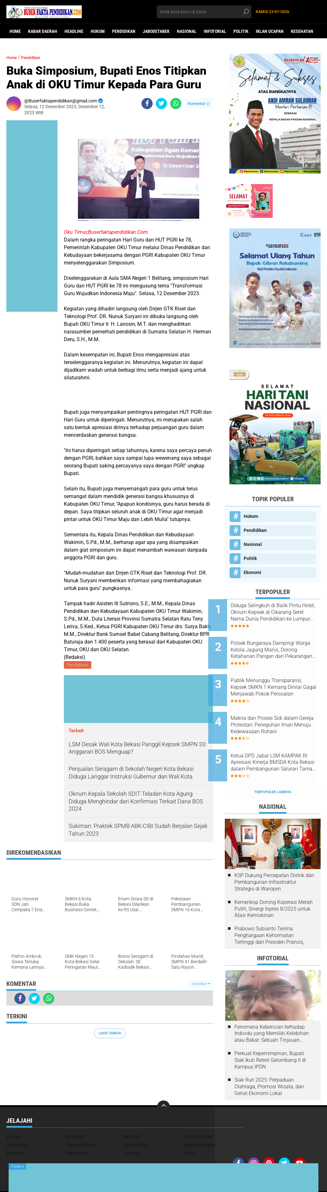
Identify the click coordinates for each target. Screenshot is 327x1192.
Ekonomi (252, 572)
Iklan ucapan (270, 31)
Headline (74, 31)
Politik (240, 31)
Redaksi (242, 1151)
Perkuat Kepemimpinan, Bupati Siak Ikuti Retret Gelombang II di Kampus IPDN (270, 1033)
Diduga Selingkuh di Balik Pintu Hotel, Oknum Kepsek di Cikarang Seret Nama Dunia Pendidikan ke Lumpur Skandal (280, 612)
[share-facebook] (147, 103)
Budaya (13, 1110)
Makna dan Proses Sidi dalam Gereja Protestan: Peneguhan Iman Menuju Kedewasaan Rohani (281, 709)
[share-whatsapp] (175, 103)
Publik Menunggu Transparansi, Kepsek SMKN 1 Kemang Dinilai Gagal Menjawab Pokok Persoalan (281, 677)
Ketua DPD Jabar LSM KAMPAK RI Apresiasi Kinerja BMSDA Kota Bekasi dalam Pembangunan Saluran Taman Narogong (279, 741)
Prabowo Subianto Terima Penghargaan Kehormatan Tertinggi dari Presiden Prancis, (269, 909)
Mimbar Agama (199, 1118)
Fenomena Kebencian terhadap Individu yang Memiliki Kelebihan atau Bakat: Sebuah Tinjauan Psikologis (271, 1007)
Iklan (277, 1151)
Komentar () (199, 103)
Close (17, 1166)
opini (189, 1126)
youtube (242, 1159)
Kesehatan (302, 31)
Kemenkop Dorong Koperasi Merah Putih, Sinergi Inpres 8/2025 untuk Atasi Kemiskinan (273, 882)
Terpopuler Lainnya (272, 766)
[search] (204, 11)
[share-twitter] (161, 103)
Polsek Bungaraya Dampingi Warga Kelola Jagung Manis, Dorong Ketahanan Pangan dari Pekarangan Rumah (279, 644)
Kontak (261, 1151)
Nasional (186, 31)
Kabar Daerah (42, 31)
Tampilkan (200, 985)
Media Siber (297, 1151)
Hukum (98, 31)
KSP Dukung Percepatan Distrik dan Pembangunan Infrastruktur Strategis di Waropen (274, 856)
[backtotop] (163, 1080)
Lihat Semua (110, 1034)
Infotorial (215, 31)
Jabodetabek (156, 31)
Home (15, 31)
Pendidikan (123, 31)
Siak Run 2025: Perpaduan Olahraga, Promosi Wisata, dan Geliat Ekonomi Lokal (269, 1060)
